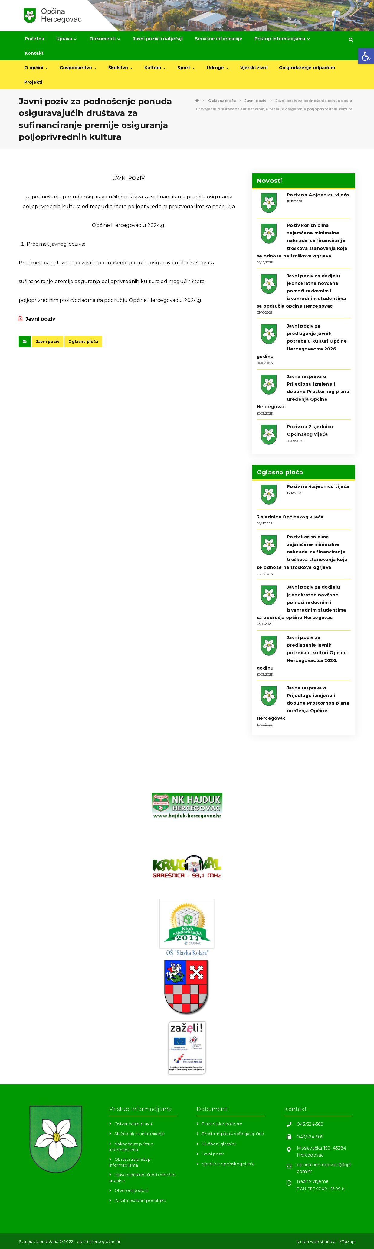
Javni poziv (37, 319)
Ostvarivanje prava (133, 1123)
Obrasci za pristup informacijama (130, 1162)
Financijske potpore (222, 1123)
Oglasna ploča (83, 341)
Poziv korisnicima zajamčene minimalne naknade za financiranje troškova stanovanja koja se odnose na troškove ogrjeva (302, 241)
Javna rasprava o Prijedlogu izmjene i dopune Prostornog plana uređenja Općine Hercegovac (303, 392)
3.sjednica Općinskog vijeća (290, 517)
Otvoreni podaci (131, 1190)
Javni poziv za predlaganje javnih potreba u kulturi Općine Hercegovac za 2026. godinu (302, 341)
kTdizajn (347, 1241)
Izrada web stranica (316, 1241)
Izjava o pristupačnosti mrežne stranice (142, 1177)
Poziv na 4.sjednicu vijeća (318, 195)
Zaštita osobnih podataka (140, 1200)
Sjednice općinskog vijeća (228, 1163)
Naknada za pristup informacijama (131, 1146)
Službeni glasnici (218, 1143)
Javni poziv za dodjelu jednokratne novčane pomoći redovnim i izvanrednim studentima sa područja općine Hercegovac (301, 291)
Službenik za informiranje (139, 1133)
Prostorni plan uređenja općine (233, 1133)
